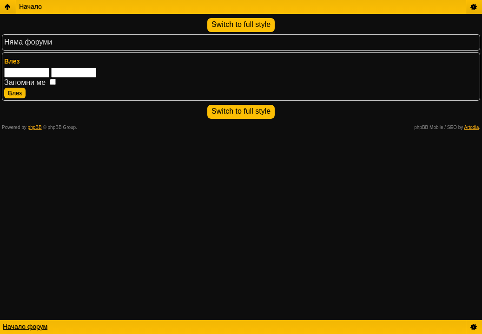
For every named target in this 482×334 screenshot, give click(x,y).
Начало (30, 6)
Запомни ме (30, 82)
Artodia (471, 127)
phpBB (35, 127)
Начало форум (25, 326)
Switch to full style (241, 24)
